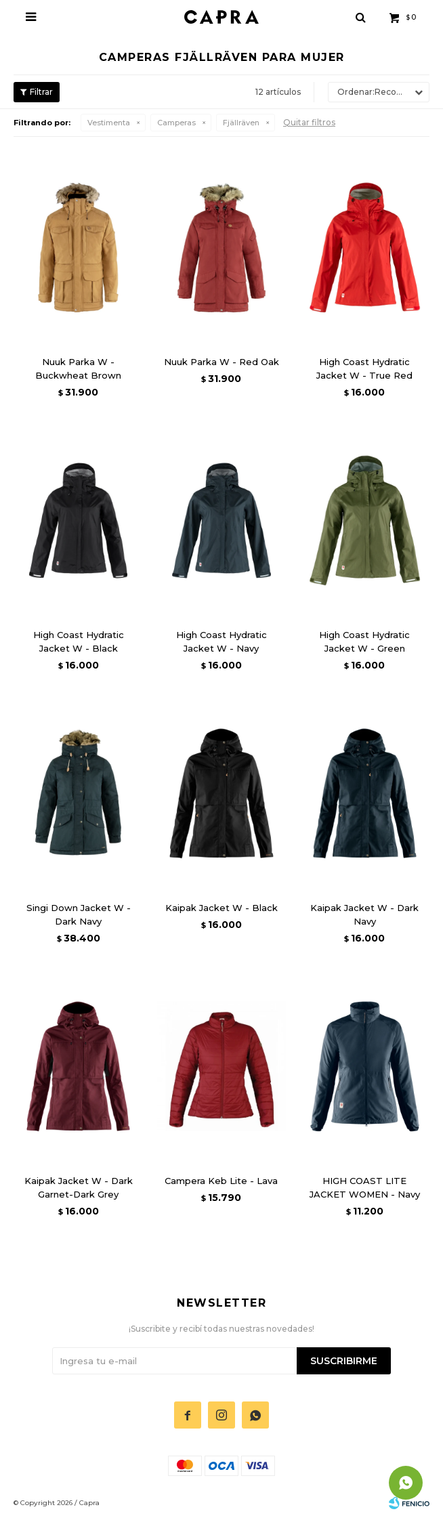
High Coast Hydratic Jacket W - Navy (221, 641)
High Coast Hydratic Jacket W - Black (78, 641)
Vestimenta (108, 122)
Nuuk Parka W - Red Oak (221, 361)
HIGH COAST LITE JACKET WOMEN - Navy (365, 1187)
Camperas (176, 122)
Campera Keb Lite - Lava (221, 1180)
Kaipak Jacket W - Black (221, 907)
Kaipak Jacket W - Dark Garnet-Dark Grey (78, 1187)
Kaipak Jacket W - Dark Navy (364, 914)
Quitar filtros (309, 122)
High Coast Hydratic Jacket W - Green (364, 641)
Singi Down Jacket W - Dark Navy (78, 914)
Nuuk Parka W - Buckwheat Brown (78, 368)
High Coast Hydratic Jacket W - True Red (364, 368)
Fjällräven (241, 122)
